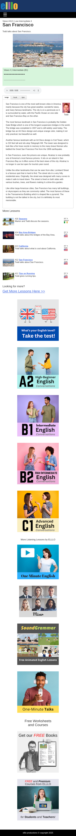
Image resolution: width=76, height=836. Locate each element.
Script (7, 97)
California (23, 246)
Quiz (23, 97)
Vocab (15, 97)
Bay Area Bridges (27, 232)
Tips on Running (27, 273)
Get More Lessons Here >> (24, 291)
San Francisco (26, 260)
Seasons (23, 219)
